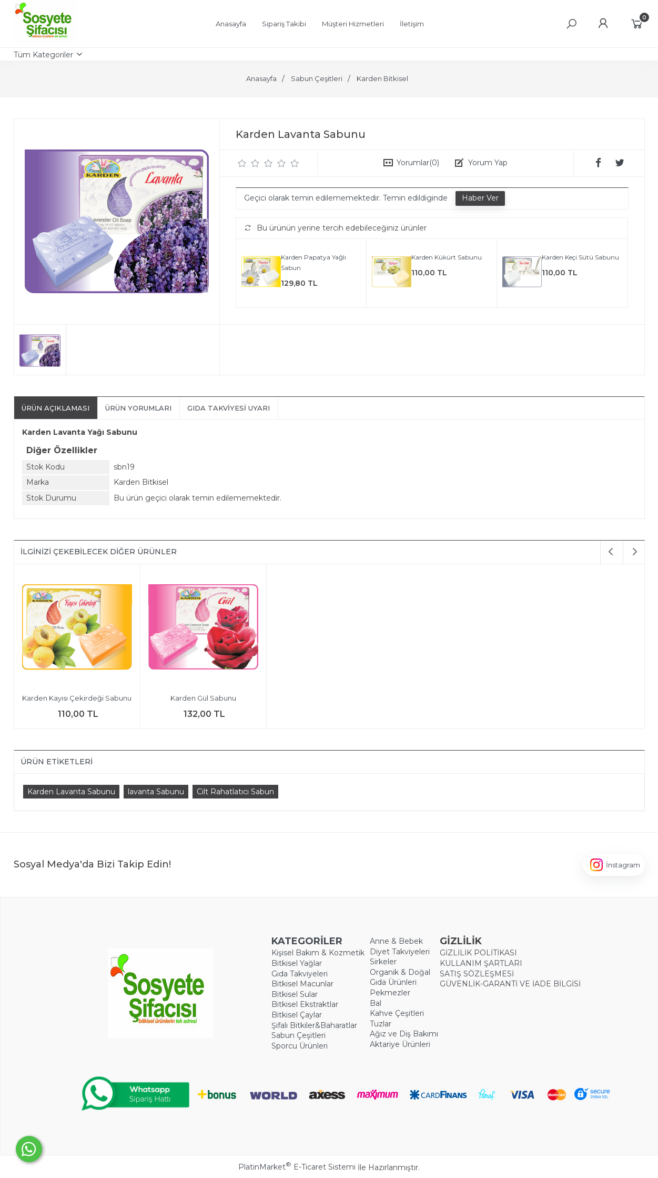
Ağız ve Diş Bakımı (404, 1034)
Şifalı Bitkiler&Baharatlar (314, 1025)
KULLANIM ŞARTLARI (481, 963)
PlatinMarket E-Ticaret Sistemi (297, 1167)
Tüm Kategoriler (43, 54)
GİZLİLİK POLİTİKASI (478, 952)
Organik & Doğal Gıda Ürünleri (400, 977)
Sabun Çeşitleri (298, 1035)
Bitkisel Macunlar (302, 984)
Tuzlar (380, 1024)
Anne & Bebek (396, 941)
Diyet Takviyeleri (400, 951)
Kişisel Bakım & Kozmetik (318, 952)
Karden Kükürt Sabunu (446, 257)
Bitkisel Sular (294, 994)
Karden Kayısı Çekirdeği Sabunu (76, 698)
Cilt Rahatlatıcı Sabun (235, 791)
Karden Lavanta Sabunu (71, 791)
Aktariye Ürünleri (400, 1044)
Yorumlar (418, 162)
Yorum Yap (488, 162)
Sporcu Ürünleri (299, 1046)
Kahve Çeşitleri (397, 1013)
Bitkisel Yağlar (296, 963)
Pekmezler (390, 992)
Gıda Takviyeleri (299, 974)
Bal (375, 1003)
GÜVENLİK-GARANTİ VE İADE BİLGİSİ (510, 984)
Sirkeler (383, 961)
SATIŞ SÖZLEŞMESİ (477, 974)
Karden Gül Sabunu (203, 698)
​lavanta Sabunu (156, 791)
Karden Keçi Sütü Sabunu (580, 257)
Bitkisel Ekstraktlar (304, 1004)
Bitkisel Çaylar (296, 1015)
